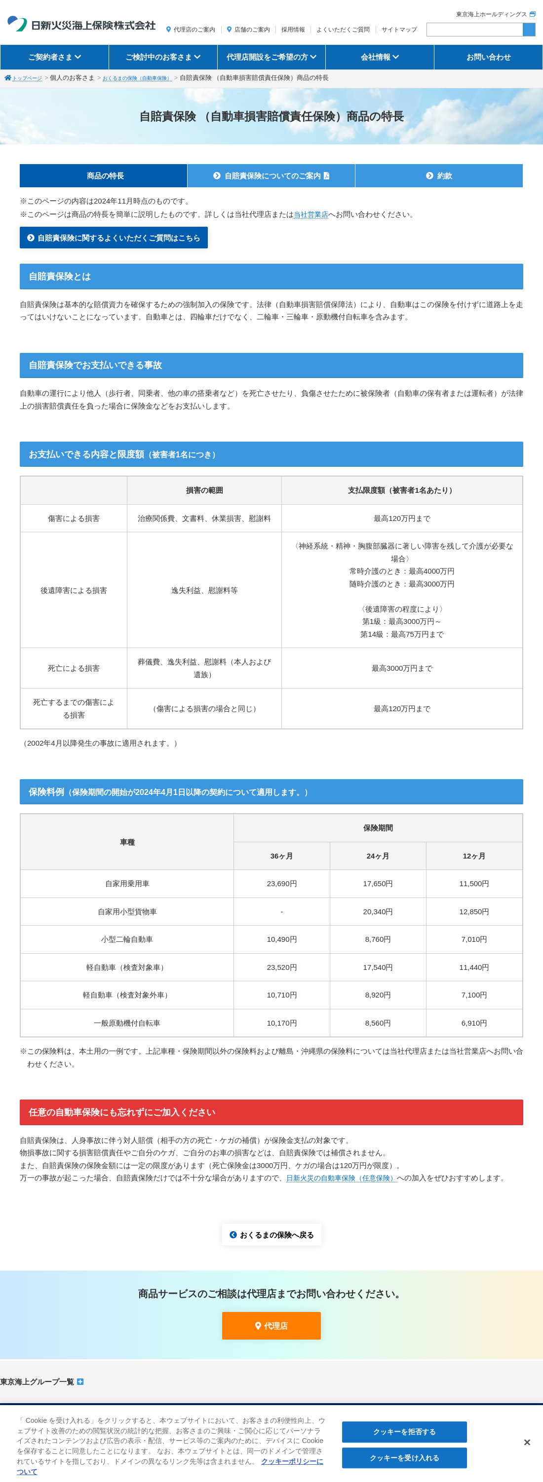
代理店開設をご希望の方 (267, 57)
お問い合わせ (488, 57)
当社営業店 (312, 214)
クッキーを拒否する (404, 1436)
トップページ (31, 77)
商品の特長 (105, 176)
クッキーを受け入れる (404, 1461)
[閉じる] (527, 1446)
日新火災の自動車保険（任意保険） (345, 1177)
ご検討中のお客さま (158, 57)
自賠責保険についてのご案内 (273, 176)
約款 (444, 176)
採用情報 (293, 29)
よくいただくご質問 (343, 29)
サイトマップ (399, 29)
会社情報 (375, 57)
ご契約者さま (50, 57)
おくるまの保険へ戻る (277, 1235)
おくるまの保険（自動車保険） (156, 77)
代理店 (276, 1326)
